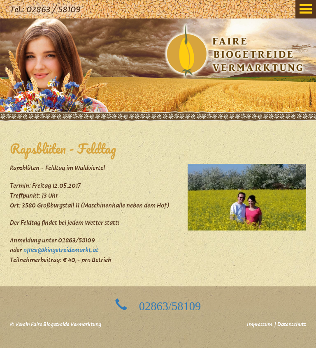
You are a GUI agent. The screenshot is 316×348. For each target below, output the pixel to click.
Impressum (259, 324)
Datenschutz (291, 324)
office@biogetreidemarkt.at (60, 251)
